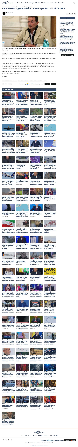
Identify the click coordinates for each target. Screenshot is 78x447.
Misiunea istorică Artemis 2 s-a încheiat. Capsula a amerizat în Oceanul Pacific (22, 118)
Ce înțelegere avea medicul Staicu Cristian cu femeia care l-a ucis (8, 325)
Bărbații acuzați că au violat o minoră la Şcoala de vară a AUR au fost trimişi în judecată (50, 278)
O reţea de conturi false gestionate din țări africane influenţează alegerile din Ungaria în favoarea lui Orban (22, 102)
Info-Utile (37, 3)
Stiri (22, 3)
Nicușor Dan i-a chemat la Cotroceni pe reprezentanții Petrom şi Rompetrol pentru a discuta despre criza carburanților (36, 342)
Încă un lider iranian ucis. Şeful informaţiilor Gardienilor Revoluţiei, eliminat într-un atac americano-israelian (8, 358)
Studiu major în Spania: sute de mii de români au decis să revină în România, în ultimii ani (8, 310)
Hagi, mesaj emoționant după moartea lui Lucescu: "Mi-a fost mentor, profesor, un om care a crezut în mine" (36, 246)
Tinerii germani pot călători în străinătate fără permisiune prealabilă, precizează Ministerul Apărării (22, 230)
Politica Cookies (40, 442)
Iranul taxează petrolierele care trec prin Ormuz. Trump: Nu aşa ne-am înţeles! (50, 134)
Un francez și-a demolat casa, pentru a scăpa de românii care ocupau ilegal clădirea (50, 214)
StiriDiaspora (4, 6)
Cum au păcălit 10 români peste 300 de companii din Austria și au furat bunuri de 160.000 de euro (8, 102)
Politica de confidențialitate (30, 442)
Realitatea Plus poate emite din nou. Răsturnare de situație (49, 197)
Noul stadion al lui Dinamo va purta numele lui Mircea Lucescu (20, 166)
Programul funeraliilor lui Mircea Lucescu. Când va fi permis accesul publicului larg (36, 230)
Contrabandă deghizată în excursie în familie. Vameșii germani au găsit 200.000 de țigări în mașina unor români (50, 118)
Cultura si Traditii (51, 3)
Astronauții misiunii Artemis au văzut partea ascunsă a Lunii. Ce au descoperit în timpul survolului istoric (22, 326)
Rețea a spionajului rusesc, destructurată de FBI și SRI (8, 213)
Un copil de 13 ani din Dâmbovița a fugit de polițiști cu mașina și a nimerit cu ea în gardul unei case (36, 294)
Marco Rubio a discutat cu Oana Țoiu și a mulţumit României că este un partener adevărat (22, 150)
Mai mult (61, 3)
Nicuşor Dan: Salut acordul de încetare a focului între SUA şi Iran (36, 213)
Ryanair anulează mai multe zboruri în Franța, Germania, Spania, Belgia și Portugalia (8, 182)
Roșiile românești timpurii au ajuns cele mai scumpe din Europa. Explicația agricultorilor (49, 406)
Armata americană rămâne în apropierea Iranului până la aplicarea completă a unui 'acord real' (8, 198)
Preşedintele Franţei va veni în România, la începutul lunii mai (36, 325)
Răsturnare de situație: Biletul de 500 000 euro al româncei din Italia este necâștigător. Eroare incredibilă (36, 198)
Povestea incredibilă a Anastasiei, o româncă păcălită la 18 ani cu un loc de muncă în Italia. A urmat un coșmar (22, 374)
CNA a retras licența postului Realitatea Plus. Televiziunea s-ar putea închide (22, 294)
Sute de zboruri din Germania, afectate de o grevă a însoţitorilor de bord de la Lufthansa (8, 134)
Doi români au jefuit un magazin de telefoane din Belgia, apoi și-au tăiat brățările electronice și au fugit (36, 166)
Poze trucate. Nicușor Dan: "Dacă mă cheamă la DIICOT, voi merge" (22, 309)
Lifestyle (32, 3)
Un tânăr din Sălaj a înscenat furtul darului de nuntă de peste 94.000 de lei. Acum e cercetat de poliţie (49, 166)
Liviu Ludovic (10, 12)
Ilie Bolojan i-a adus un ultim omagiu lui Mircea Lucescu (22, 181)
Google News (32, 84)
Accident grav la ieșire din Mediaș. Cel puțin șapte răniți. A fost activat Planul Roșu (36, 118)
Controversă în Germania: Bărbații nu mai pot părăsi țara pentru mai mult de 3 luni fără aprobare (35, 358)
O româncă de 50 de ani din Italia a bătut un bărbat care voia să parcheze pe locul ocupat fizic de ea (50, 310)
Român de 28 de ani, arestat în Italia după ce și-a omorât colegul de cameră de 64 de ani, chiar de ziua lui (22, 406)
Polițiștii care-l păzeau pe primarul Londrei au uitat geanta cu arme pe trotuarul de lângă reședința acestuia (8, 422)
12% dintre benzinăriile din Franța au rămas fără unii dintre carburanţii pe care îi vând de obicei (50, 342)
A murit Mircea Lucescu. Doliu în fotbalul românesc (21, 261)
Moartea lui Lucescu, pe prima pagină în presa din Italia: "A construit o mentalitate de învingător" (8, 262)
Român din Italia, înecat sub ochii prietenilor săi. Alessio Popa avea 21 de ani (8, 246)
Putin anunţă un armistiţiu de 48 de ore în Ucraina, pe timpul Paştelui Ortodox (36, 150)
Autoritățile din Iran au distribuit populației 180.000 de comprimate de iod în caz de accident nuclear (50, 246)
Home (18, 3)
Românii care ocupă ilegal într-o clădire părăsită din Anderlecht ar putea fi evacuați (50, 182)
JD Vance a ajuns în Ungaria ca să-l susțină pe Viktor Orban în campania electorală (49, 294)
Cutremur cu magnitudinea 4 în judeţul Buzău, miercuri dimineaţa (50, 230)
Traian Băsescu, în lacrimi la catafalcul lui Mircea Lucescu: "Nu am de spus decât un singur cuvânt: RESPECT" (8, 166)
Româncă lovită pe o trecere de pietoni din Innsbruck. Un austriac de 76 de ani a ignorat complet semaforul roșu (8, 342)
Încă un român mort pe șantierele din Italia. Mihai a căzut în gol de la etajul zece (8, 118)
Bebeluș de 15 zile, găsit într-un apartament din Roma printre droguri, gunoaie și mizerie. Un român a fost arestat (8, 150)
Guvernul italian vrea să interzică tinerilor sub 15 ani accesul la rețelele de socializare (22, 342)
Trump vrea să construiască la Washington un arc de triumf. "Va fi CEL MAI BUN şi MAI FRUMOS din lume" (36, 102)
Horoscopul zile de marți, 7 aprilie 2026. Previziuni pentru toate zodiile (50, 326)
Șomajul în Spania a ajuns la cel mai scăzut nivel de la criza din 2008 (21, 358)
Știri (9, 6)
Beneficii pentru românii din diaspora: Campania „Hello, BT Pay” (49, 150)
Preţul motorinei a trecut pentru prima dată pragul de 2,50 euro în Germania (21, 278)
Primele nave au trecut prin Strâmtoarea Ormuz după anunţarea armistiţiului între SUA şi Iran (22, 214)
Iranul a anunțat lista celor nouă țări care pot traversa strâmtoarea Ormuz (36, 374)
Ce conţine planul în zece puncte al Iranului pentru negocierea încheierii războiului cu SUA (8, 230)
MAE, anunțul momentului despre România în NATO (7, 405)
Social (26, 3)
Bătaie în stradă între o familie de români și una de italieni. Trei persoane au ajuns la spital (50, 374)
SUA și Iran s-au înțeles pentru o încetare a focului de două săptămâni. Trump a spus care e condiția (22, 246)
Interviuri (43, 3)
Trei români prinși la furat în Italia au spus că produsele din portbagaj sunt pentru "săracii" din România (50, 358)
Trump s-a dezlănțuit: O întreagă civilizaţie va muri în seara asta (36, 277)
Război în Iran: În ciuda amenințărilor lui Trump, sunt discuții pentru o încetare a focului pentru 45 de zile (8, 374)
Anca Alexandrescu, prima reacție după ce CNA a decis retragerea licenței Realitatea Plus (8, 294)
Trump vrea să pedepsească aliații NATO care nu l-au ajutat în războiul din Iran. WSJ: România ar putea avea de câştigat (36, 182)
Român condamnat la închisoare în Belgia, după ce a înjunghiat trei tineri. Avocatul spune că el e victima (49, 262)
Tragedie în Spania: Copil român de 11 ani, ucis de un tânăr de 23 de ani (49, 102)
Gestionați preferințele (48, 442)
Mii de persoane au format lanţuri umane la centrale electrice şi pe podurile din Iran (36, 262)
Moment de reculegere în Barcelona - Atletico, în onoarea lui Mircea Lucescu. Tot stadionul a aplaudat (22, 198)
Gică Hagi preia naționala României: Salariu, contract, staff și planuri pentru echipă (36, 390)
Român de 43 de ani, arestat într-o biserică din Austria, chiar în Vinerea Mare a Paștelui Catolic (36, 406)
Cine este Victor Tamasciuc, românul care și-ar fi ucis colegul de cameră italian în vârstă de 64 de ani (8, 390)
